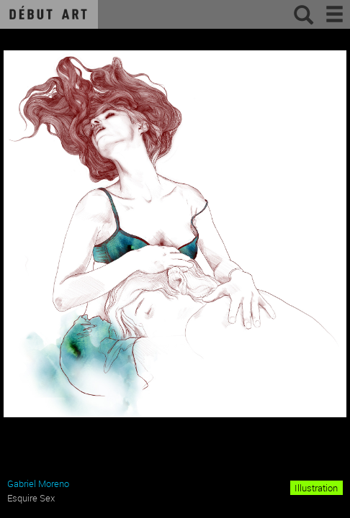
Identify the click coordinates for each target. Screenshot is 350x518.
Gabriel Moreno (38, 483)
